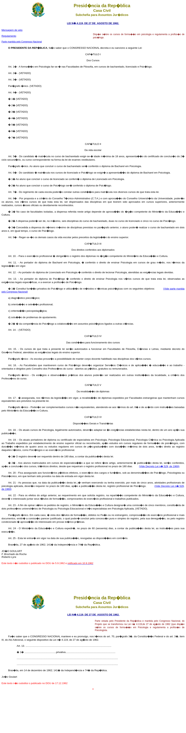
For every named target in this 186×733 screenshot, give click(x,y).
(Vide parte (169, 288)
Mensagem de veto (12, 30)
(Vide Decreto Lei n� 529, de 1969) (159, 466)
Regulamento (9, 36)
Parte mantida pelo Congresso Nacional (22, 41)
